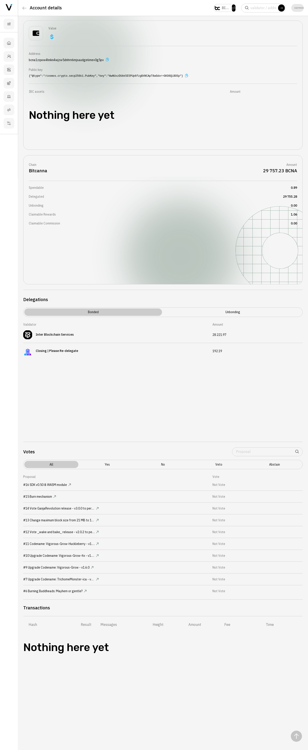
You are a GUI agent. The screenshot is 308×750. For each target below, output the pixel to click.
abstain (274, 464)
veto (218, 464)
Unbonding (232, 312)
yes (107, 464)
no (163, 464)
